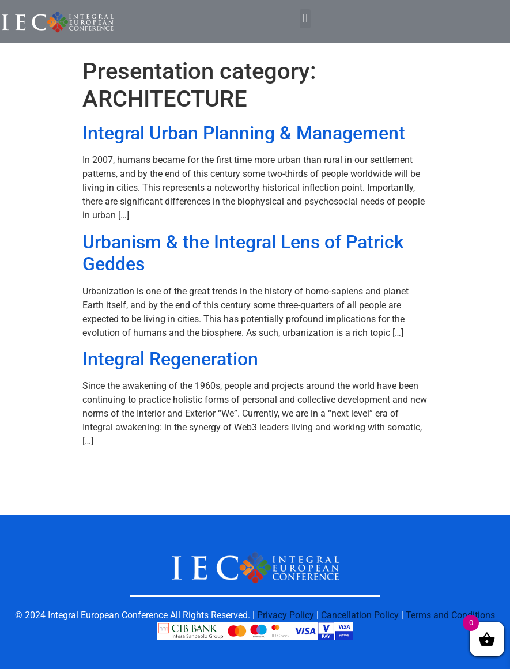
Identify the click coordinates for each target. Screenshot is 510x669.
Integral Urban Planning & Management (243, 133)
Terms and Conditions (450, 615)
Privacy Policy (285, 615)
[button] (305, 18)
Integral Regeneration (170, 359)
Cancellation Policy (360, 615)
